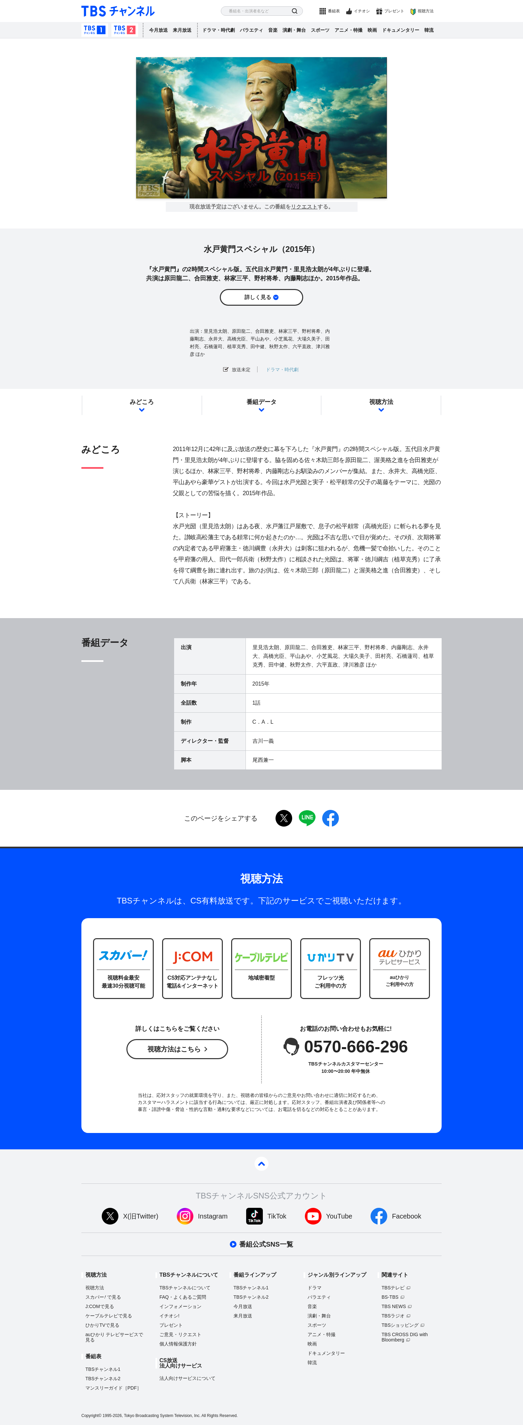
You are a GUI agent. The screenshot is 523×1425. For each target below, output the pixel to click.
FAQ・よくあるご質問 (182, 1297)
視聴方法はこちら (174, 1049)
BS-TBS (390, 1297)
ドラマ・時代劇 (218, 30)
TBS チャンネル (118, 11)
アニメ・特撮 (349, 30)
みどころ (142, 402)
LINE (307, 818)
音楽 (273, 30)
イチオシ (362, 11)
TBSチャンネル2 (124, 30)
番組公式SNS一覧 (266, 1244)
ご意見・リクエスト (180, 1334)
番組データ (261, 402)
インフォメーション (180, 1306)
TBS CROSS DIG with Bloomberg (405, 1337)
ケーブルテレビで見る (108, 1315)
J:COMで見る (99, 1306)
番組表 (334, 11)
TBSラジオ (393, 1315)
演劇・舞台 (294, 30)
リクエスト (304, 206)
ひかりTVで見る (102, 1325)
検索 (295, 11)
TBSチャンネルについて (184, 1287)
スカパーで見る (103, 1297)
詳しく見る (257, 297)
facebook (330, 818)
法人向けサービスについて (187, 1378)
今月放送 (158, 30)
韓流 (429, 30)
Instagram (213, 1216)
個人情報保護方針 (178, 1343)
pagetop (261, 1164)
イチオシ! (169, 1315)
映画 (372, 30)
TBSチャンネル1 (94, 30)
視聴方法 (426, 11)
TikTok (277, 1216)
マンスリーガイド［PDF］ (113, 1388)
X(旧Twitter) (140, 1216)
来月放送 (182, 30)
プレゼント (394, 11)
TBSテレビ (393, 1287)
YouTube (339, 1216)
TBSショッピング (400, 1325)
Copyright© (91, 1415)
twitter (284, 818)
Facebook (406, 1216)
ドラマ (315, 1287)
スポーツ (320, 30)
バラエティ (251, 30)
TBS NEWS (394, 1306)
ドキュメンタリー (400, 30)
